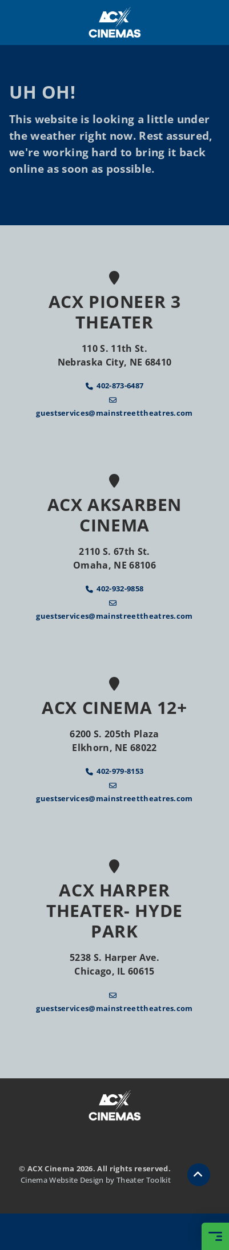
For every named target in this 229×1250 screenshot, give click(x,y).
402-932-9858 (120, 588)
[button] (198, 1174)
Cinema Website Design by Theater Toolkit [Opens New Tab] (96, 1180)
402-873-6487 (120, 385)
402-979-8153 (120, 771)
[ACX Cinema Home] (114, 22)
